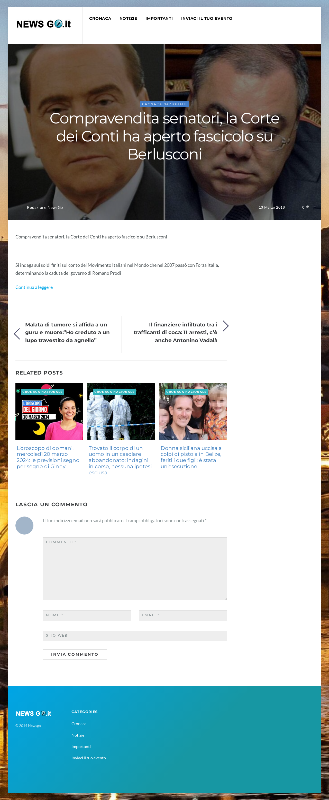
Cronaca (100, 18)
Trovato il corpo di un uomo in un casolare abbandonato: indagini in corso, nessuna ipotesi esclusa (120, 460)
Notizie (128, 18)
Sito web (57, 635)
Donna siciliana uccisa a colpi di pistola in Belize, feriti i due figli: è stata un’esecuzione (191, 457)
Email (151, 615)
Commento (61, 542)
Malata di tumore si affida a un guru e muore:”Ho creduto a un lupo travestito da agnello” (67, 332)
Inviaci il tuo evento (207, 18)
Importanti (159, 18)
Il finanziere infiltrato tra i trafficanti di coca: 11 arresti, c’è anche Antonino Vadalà (175, 332)
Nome (54, 615)
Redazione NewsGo (45, 207)
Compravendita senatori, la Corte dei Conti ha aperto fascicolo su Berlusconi (164, 136)
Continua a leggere (34, 287)
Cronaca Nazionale (164, 104)
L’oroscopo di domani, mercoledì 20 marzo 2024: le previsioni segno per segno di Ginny (48, 457)
